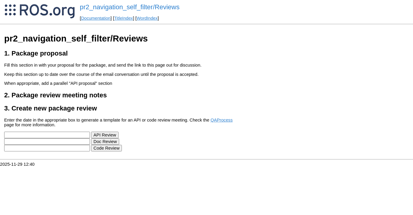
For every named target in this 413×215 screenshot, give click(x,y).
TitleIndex (123, 18)
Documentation (95, 18)
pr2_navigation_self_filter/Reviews (129, 7)
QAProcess (222, 120)
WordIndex (147, 18)
